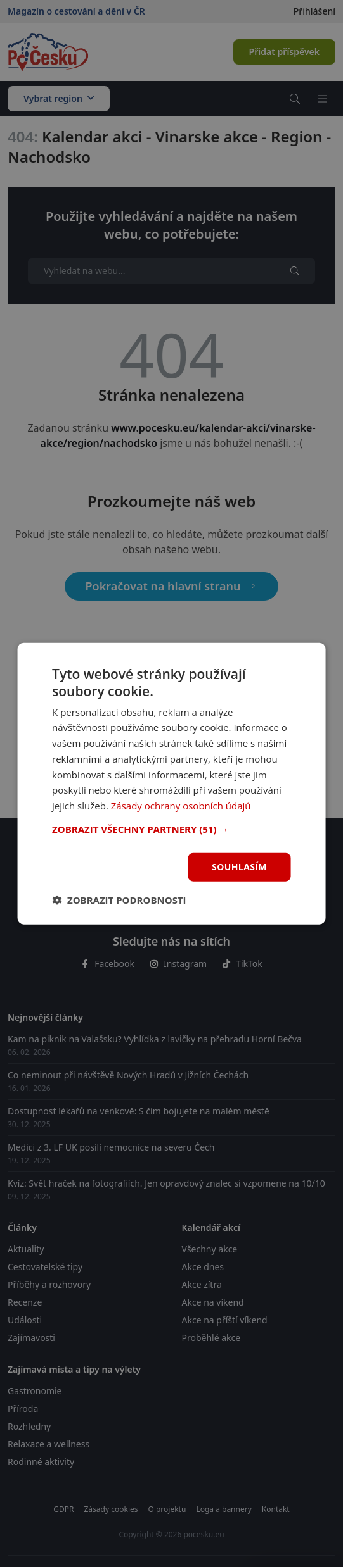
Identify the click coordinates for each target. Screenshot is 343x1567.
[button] (171, 829)
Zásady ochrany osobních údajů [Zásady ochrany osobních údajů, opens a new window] (181, 805)
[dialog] (171, 784)
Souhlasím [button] (239, 867)
